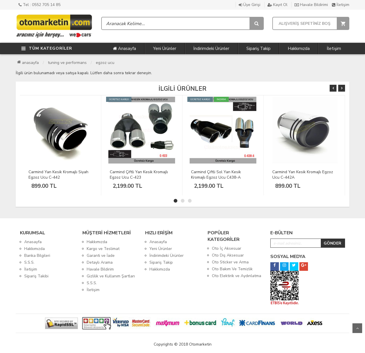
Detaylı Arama (100, 262)
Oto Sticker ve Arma (230, 262)
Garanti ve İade (101, 255)
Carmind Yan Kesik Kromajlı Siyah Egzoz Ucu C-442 (58, 174)
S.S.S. (29, 262)
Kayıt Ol (277, 4)
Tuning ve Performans (67, 62)
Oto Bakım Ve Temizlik (232, 269)
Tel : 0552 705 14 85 (39, 4)
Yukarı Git (357, 328)
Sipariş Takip (258, 48)
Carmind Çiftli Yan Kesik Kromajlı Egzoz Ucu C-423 (139, 174)
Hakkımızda (299, 48)
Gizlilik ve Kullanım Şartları (111, 276)
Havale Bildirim (100, 269)
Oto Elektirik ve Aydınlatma (236, 276)
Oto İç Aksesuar (226, 248)
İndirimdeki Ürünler (211, 48)
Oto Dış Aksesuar (228, 255)
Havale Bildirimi (311, 4)
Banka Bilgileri (37, 255)
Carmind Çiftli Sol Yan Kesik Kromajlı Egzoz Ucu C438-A (216, 174)
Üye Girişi (249, 4)
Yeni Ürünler (164, 48)
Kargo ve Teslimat (103, 248)
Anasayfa (124, 48)
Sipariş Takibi (36, 276)
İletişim (340, 4)
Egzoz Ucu (105, 62)
